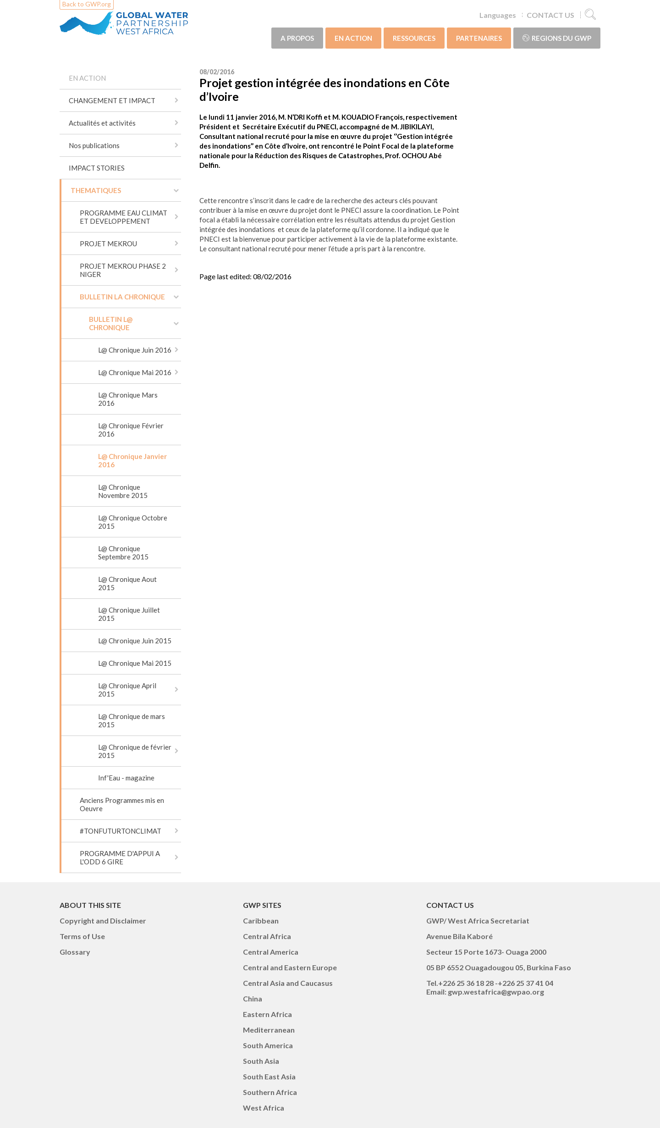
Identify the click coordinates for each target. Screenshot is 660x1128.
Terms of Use (82, 936)
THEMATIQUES (96, 190)
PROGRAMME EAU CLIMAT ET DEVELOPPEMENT (123, 217)
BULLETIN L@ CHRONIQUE (110, 323)
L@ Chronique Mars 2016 (128, 399)
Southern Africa (270, 1092)
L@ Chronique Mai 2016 (134, 372)
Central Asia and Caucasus (288, 983)
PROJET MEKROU (108, 243)
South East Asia (269, 1076)
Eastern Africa (267, 1014)
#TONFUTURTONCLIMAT (120, 831)
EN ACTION (353, 38)
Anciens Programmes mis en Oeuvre (122, 804)
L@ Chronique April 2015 (127, 689)
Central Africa (267, 936)
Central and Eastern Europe (290, 967)
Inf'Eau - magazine (126, 778)
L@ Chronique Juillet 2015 (129, 614)
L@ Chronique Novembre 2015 (123, 491)
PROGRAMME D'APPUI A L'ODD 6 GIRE (120, 857)
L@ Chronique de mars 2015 (131, 720)
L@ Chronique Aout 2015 (127, 583)
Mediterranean (269, 1029)
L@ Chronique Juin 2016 (134, 350)
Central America (270, 951)
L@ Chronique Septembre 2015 (123, 552)
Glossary (75, 951)
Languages (497, 15)
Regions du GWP (556, 38)
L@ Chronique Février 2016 (131, 429)
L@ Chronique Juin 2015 (134, 640)
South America (268, 1045)
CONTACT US (550, 15)
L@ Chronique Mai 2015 (134, 663)
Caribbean (261, 920)
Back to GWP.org (86, 4)
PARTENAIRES (479, 38)
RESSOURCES (414, 38)
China (252, 998)
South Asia (261, 1060)
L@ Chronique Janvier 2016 (132, 460)
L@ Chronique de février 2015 (134, 751)
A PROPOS (297, 38)
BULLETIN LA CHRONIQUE (122, 297)
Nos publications (94, 145)
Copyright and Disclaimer (103, 920)
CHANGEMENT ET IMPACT (112, 100)
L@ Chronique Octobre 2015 (132, 522)
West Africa (263, 1107)
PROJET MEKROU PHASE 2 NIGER (123, 270)
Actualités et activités (102, 123)
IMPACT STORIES (97, 168)
